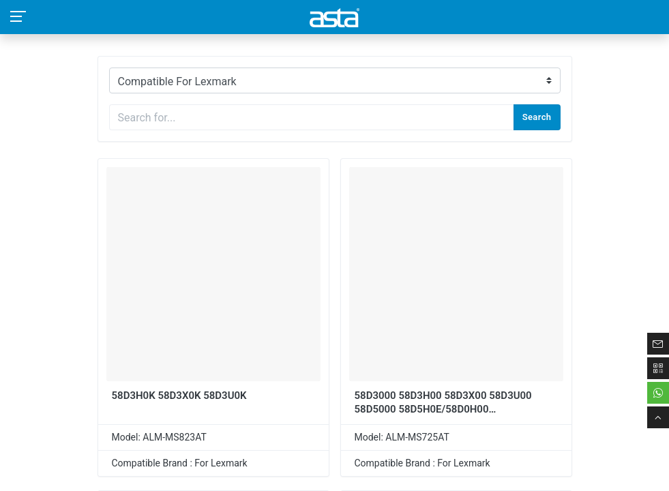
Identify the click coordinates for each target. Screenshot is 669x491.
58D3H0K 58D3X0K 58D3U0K (179, 395)
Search (537, 117)
